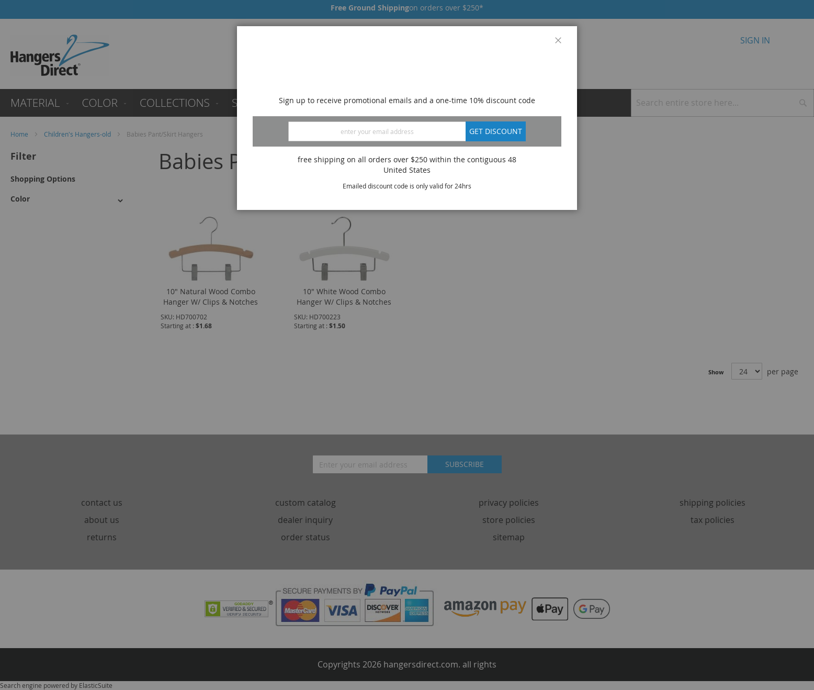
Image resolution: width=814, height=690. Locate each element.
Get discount (495, 131)
